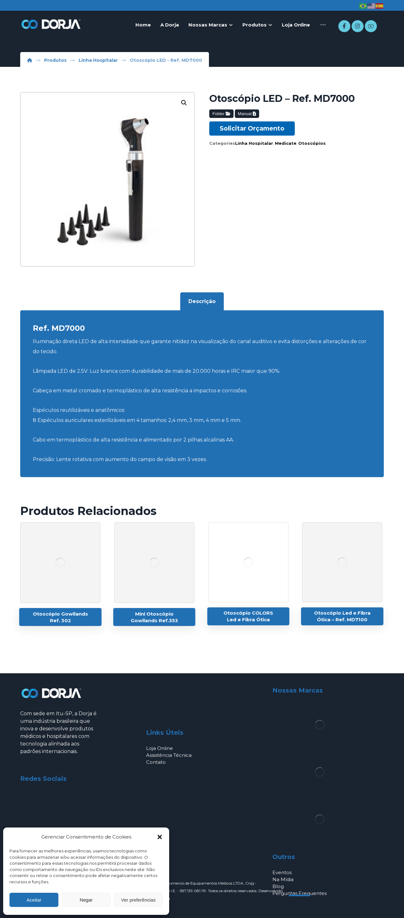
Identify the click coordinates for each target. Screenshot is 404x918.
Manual (247, 113)
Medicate (285, 143)
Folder (221, 113)
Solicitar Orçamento (252, 128)
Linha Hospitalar (254, 143)
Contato (156, 762)
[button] (160, 837)
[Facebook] (344, 26)
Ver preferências (138, 900)
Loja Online (159, 748)
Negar (86, 900)
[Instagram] (358, 26)
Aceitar (34, 900)
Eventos (282, 872)
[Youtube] (371, 26)
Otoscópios (312, 143)
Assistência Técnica (169, 755)
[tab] (201, 301)
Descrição (202, 301)
